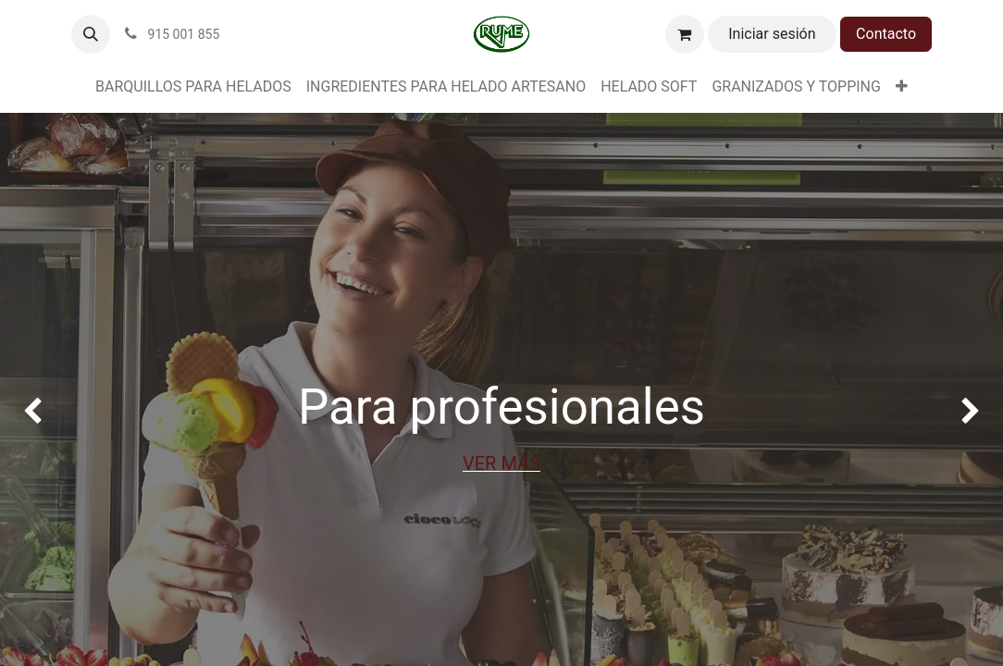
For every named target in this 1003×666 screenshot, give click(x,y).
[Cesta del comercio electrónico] (684, 34)
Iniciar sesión (771, 34)
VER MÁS (501, 463)
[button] (90, 34)
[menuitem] (193, 86)
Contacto (886, 34)
